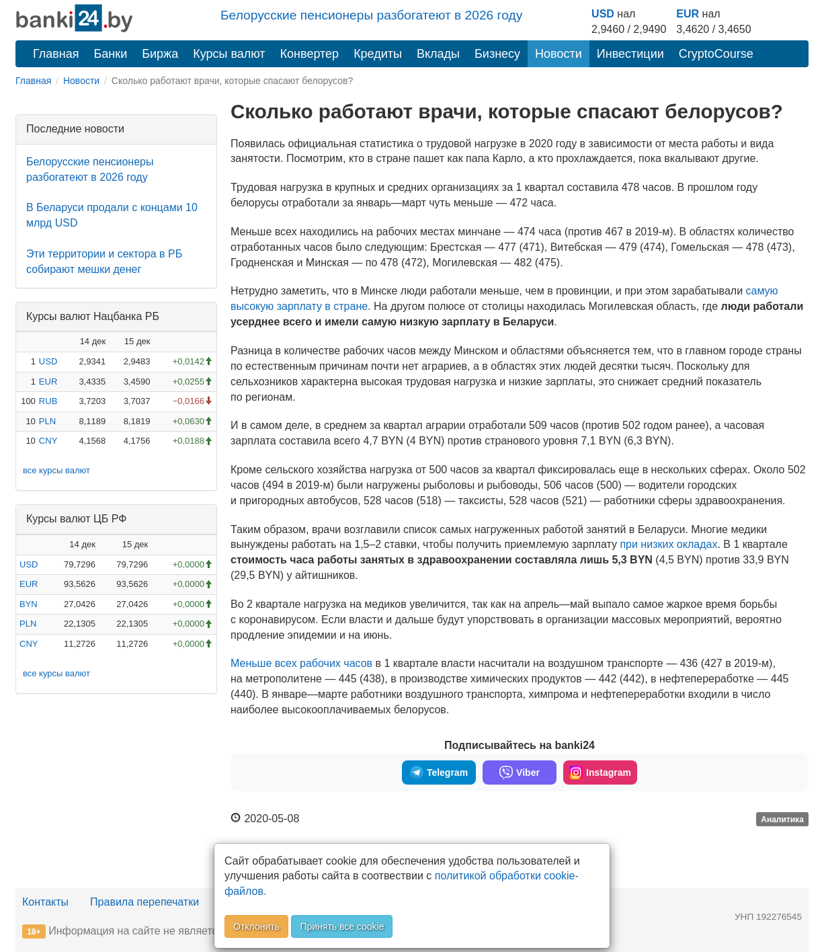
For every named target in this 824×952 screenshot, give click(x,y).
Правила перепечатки (144, 902)
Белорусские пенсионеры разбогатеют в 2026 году (371, 15)
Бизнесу (497, 54)
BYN (28, 604)
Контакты (45, 902)
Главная (56, 54)
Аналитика (782, 819)
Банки (111, 54)
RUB (48, 401)
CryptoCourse (716, 54)
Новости (558, 54)
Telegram (439, 772)
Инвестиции (630, 54)
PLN (47, 421)
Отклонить (256, 926)
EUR (687, 13)
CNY (48, 441)
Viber (519, 772)
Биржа (160, 54)
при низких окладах (668, 544)
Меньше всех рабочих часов (301, 663)
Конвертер (309, 54)
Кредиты (378, 54)
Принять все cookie (342, 926)
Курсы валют (229, 54)
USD (602, 13)
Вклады (438, 54)
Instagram (600, 772)
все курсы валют (56, 470)
